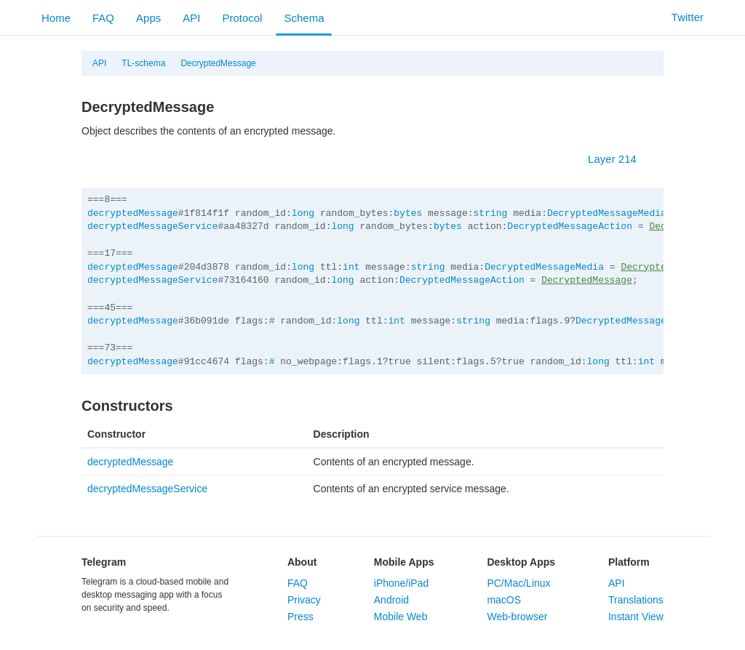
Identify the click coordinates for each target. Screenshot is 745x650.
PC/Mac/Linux (518, 583)
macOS (504, 600)
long (303, 213)
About (301, 562)
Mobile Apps (404, 562)
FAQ (103, 18)
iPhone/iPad (401, 583)
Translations (636, 600)
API (191, 18)
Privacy (304, 600)
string (491, 213)
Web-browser (517, 616)
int (351, 267)
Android (391, 600)
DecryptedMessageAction (569, 226)
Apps (148, 18)
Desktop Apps (521, 562)
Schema (304, 18)
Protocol (242, 18)
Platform (629, 562)
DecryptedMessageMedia (606, 213)
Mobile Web (401, 616)
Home (56, 18)
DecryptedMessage (217, 63)
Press (300, 616)
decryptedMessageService (152, 226)
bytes (408, 213)
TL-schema (143, 63)
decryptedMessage (132, 213)
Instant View (636, 616)
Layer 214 (619, 159)
